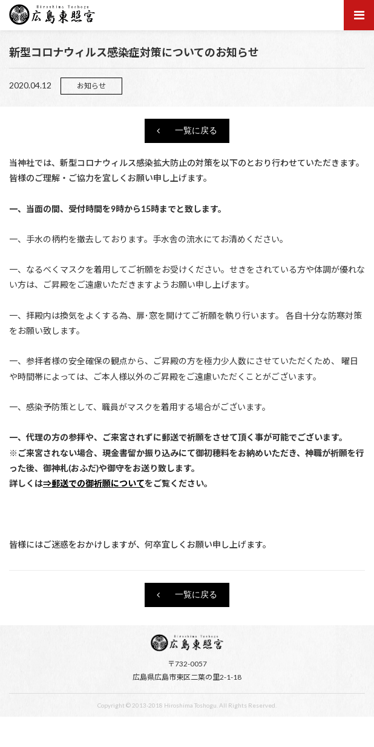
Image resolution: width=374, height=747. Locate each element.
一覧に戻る (196, 131)
